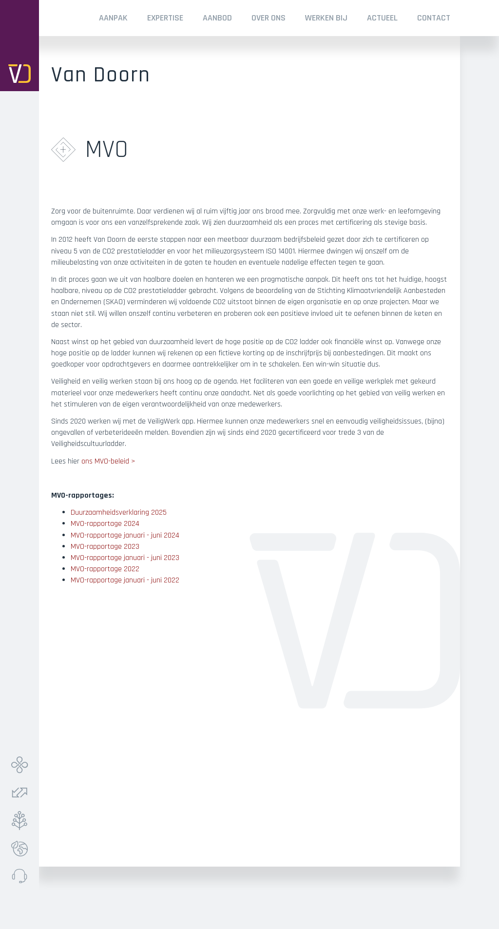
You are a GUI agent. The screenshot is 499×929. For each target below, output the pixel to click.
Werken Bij (326, 17)
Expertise (165, 17)
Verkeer (22, 793)
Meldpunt (22, 876)
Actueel (382, 17)
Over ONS (268, 17)
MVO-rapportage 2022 (105, 569)
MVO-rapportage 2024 (105, 524)
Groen (22, 820)
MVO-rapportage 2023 (105, 547)
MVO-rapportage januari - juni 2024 (125, 535)
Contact (433, 17)
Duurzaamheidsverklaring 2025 (119, 512)
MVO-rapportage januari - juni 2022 (125, 580)
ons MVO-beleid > (108, 461)
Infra (22, 765)
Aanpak (113, 17)
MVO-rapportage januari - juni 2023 (125, 558)
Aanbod (217, 17)
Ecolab (22, 848)
